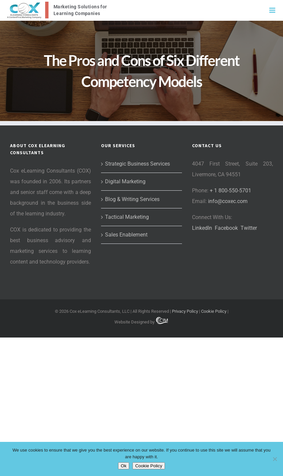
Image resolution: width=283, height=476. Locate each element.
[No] (274, 459)
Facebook (226, 228)
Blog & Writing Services (132, 199)
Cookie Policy (213, 311)
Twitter (249, 228)
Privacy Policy (185, 311)
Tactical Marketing (127, 217)
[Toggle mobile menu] (272, 10)
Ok (123, 465)
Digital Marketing (125, 181)
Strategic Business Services (137, 164)
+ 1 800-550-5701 (230, 190)
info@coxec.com (228, 201)
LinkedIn (202, 228)
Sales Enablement (126, 234)
